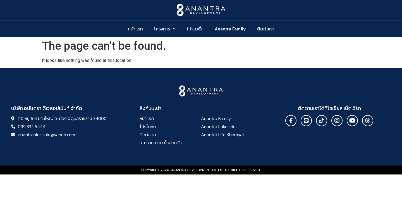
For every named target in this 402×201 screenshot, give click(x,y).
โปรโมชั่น (195, 28)
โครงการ (165, 28)
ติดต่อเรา (265, 28)
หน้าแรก (135, 28)
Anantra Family (230, 28)
